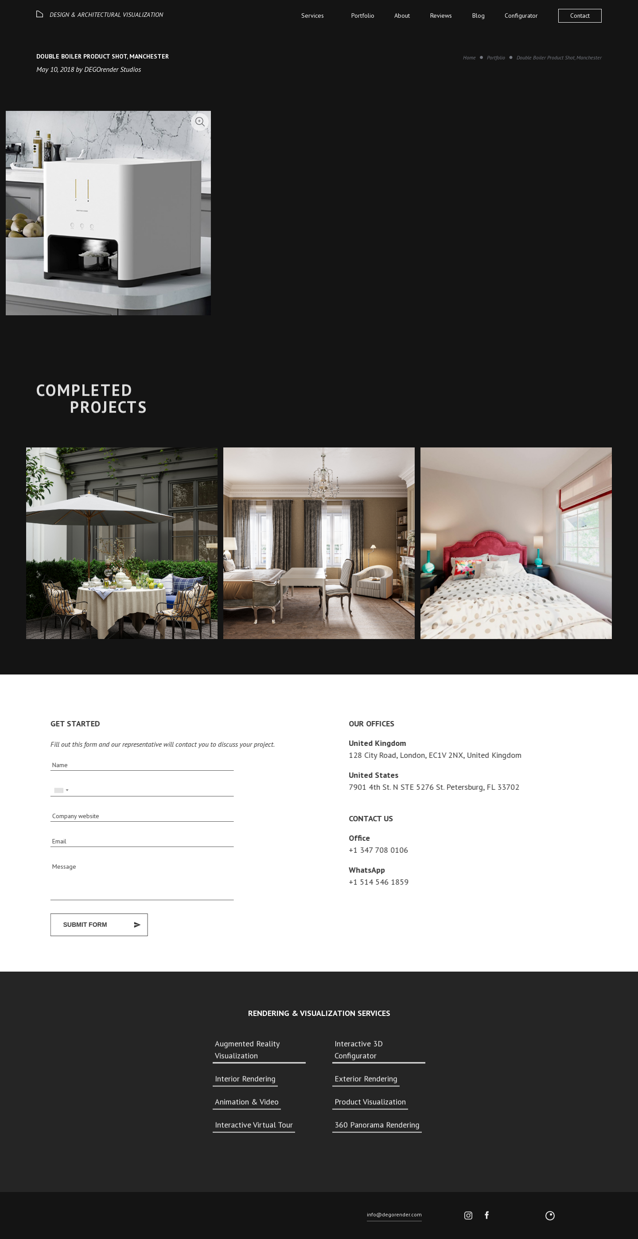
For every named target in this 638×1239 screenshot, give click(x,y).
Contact (580, 16)
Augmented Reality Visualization (247, 1051)
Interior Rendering (245, 1080)
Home (469, 57)
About (402, 16)
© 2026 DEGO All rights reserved (71, 1219)
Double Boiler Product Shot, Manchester (559, 57)
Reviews (441, 16)
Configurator (521, 16)
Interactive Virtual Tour (254, 1126)
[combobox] (57, 790)
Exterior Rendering (366, 1080)
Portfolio (362, 16)
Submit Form (81, 924)
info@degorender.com (394, 1218)
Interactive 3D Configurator (359, 1051)
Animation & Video (247, 1103)
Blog (478, 16)
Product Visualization (370, 1103)
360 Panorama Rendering (377, 1126)
